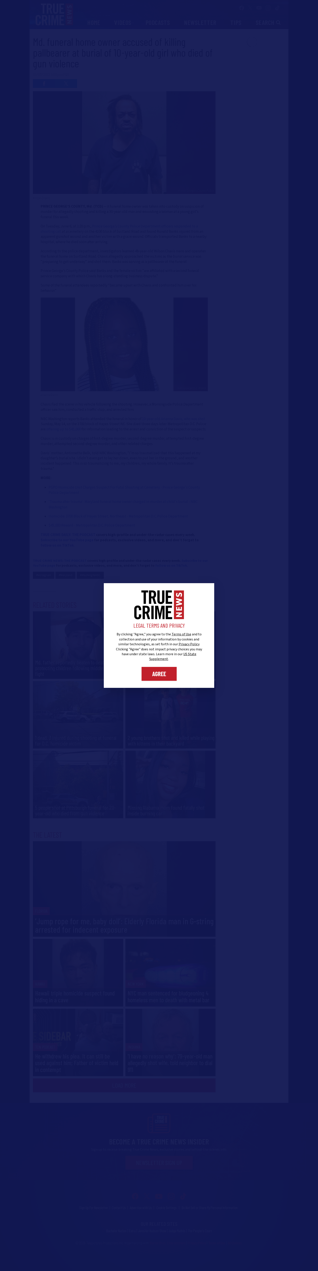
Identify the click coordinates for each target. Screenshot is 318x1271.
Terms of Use (181, 634)
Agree (159, 673)
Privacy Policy (189, 644)
